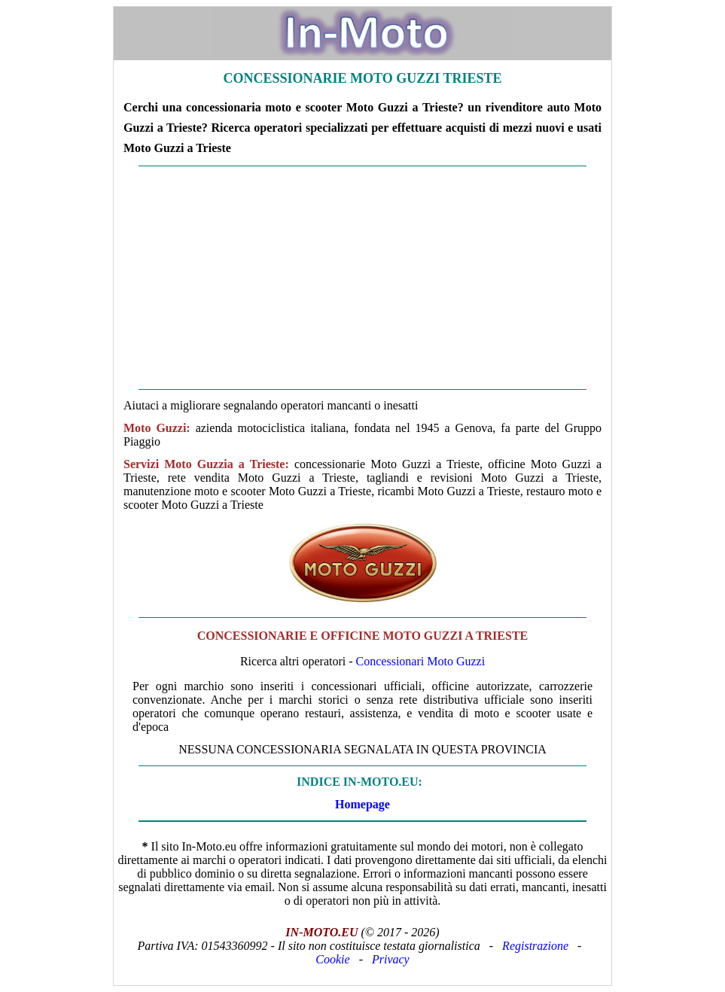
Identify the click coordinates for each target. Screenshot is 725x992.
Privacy (391, 959)
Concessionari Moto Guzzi (421, 661)
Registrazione (535, 945)
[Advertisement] (362, 277)
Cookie (332, 959)
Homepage (362, 804)
